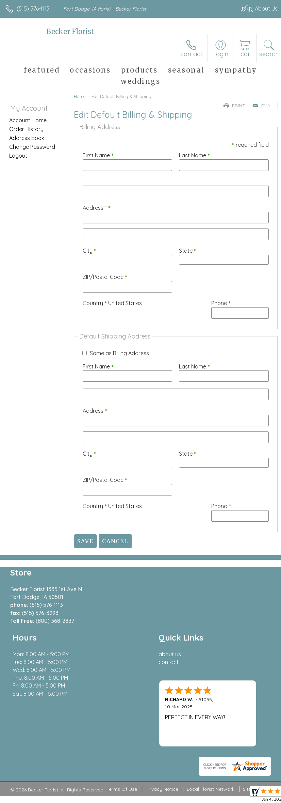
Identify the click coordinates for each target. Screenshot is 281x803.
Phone (221, 303)
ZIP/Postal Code (105, 276)
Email (263, 106)
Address (95, 410)
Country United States (112, 303)
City (89, 250)
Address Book (26, 138)
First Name (98, 155)
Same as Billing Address (119, 353)
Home (80, 96)
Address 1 (97, 207)
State (187, 250)
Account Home (28, 120)
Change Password (32, 146)
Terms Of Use (121, 789)
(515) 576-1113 (33, 8)
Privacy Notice (162, 789)
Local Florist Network (210, 789)
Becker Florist (70, 31)
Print (234, 106)
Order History (26, 129)
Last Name (194, 155)
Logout (18, 155)
